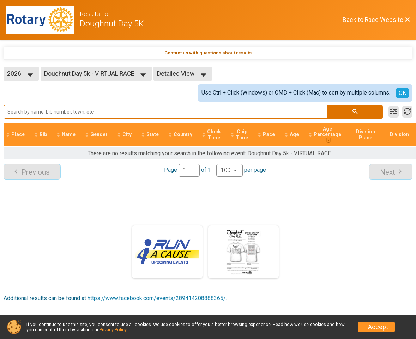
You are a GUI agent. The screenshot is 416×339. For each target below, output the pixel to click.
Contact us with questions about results (208, 52)
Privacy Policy (113, 329)
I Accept (376, 327)
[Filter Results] (393, 112)
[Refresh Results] (407, 112)
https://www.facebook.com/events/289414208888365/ (157, 298)
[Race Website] (43, 20)
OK (402, 93)
